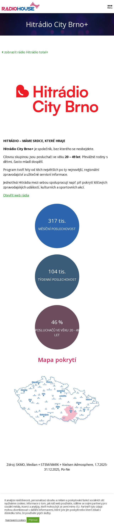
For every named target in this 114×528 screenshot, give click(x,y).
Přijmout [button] (33, 519)
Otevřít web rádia (16, 195)
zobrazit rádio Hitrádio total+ (25, 52)
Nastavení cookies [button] (15, 520)
